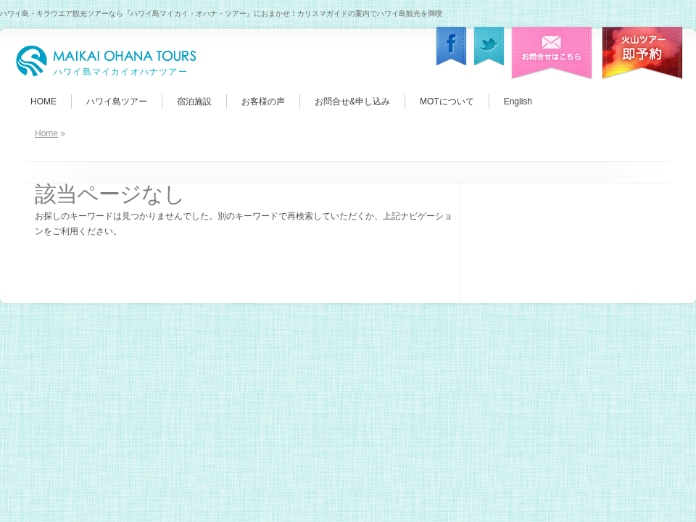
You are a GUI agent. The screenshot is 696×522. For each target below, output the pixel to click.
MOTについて (447, 101)
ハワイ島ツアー (116, 101)
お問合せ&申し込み (352, 101)
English (518, 101)
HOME (43, 101)
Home (46, 133)
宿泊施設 (194, 101)
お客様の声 (263, 101)
